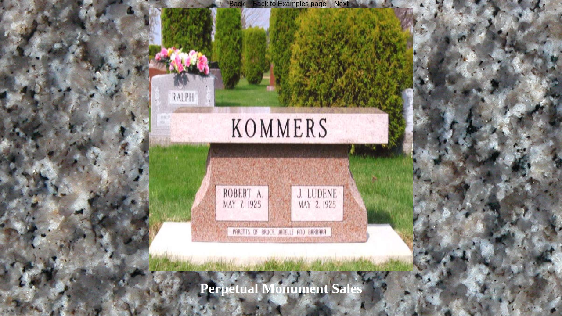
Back (237, 3)
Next (341, 3)
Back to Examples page (289, 3)
